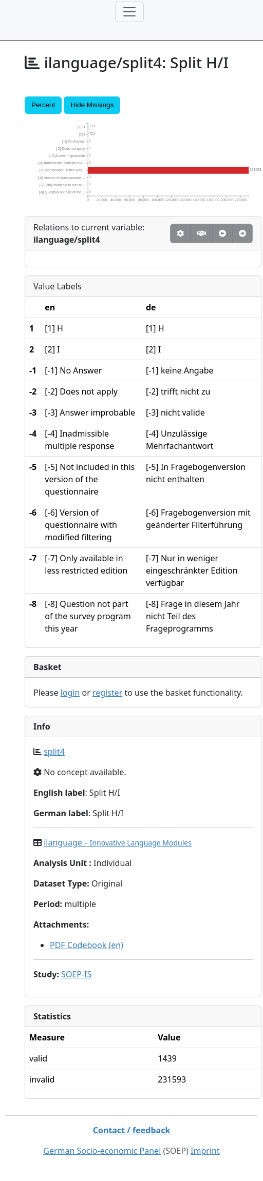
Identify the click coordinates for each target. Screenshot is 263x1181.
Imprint (205, 1150)
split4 (54, 751)
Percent (43, 105)
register (107, 692)
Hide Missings (92, 105)
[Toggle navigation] (129, 12)
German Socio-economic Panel (102, 1150)
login (70, 692)
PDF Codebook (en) (86, 945)
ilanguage (118, 842)
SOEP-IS (76, 974)
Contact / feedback (132, 1130)
